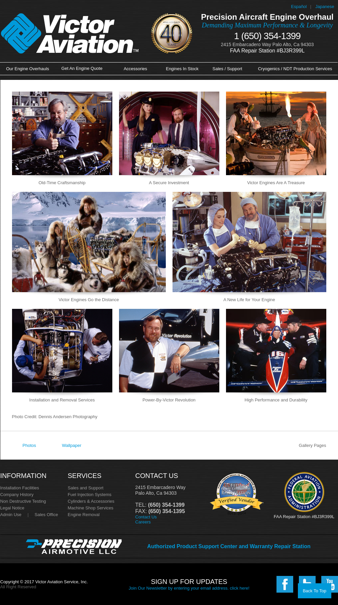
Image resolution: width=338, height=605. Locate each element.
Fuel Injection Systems (90, 494)
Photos (29, 445)
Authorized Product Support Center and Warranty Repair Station (228, 546)
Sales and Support (86, 487)
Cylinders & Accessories (91, 501)
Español (299, 6)
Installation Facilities (19, 487)
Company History (17, 494)
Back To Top (314, 590)
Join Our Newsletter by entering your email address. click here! (189, 588)
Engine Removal (84, 514)
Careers (143, 521)
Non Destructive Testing (23, 501)
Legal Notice (12, 507)
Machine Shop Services (91, 507)
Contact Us (146, 516)
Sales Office (46, 514)
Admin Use (11, 514)
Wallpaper (71, 445)
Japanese (324, 6)
